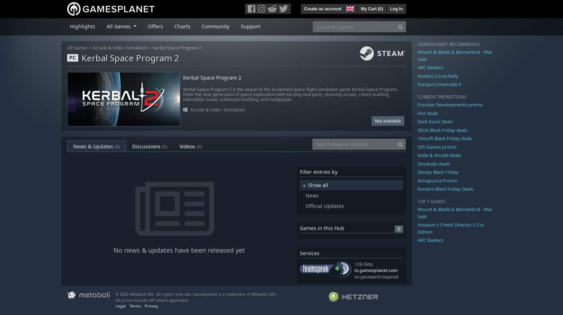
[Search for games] (354, 26)
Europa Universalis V (439, 84)
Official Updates (325, 205)
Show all (318, 185)
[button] (349, 7)
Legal (121, 306)
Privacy (151, 306)
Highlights (82, 26)
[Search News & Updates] (353, 144)
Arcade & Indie (108, 48)
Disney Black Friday (438, 172)
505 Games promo (437, 147)
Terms (135, 306)
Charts (182, 26)
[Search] (400, 26)
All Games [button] (119, 26)
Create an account (322, 8)
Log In (396, 8)
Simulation (137, 48)
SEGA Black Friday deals (442, 130)
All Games (77, 48)
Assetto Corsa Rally (438, 76)
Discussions (149, 146)
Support (250, 26)
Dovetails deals (434, 164)
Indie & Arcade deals (439, 155)
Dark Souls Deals (435, 121)
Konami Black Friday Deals (445, 189)
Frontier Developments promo (450, 104)
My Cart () (372, 8)
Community (215, 26)
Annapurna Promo (437, 180)
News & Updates (96, 146)
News (312, 195)
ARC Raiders (430, 67)
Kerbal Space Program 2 (177, 48)
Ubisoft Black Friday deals (445, 138)
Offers (155, 26)
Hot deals (428, 113)
